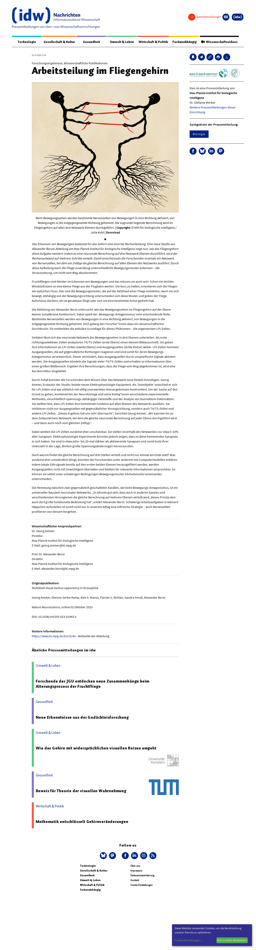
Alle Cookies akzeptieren (232, 940)
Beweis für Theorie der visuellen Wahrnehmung (81, 791)
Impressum (136, 870)
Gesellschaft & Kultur (59, 42)
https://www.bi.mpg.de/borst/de (54, 636)
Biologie (199, 134)
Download (113, 233)
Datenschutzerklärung (142, 875)
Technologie (26, 42)
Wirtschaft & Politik (152, 42)
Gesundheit (91, 42)
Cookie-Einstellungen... (188, 940)
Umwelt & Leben (121, 42)
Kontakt (134, 880)
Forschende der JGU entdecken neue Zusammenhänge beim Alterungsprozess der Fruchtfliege (93, 684)
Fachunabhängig (184, 42)
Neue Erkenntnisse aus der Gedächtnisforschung (82, 717)
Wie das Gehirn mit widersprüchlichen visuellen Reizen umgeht (96, 748)
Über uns (135, 866)
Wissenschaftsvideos (219, 42)
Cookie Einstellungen (141, 885)
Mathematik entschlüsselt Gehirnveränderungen (82, 822)
